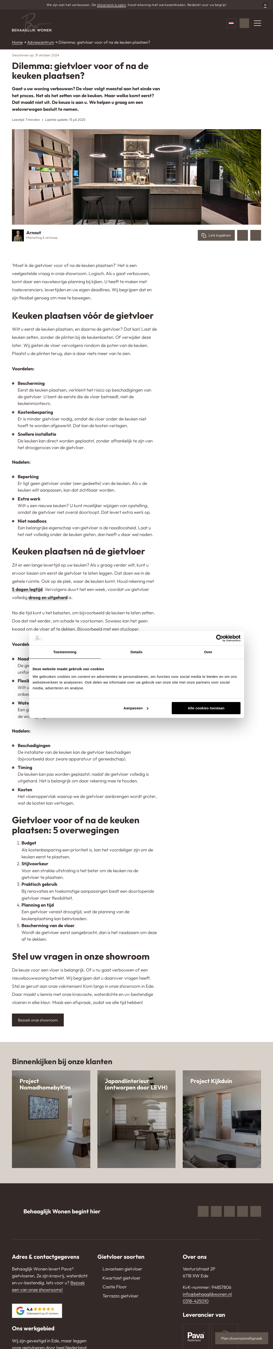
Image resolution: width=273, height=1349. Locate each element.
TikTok (255, 1211)
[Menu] (257, 23)
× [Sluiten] (265, 5)
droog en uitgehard (48, 597)
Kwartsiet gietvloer (121, 1278)
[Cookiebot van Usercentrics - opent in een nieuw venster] (220, 638)
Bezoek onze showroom (38, 1020)
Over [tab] (208, 652)
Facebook (203, 1211)
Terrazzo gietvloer (120, 1296)
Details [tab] (137, 652)
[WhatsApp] (244, 23)
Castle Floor (114, 1287)
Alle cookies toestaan (206, 708)
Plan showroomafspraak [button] (241, 1338)
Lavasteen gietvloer (122, 1269)
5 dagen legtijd (27, 589)
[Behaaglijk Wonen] (31, 23)
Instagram (216, 1211)
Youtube (242, 1211)
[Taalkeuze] (231, 23)
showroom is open (111, 5)
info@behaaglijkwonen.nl (207, 1294)
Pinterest (229, 1211)
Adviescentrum (40, 42)
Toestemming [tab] (65, 652)
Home (17, 42)
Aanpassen (135, 708)
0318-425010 (196, 1301)
